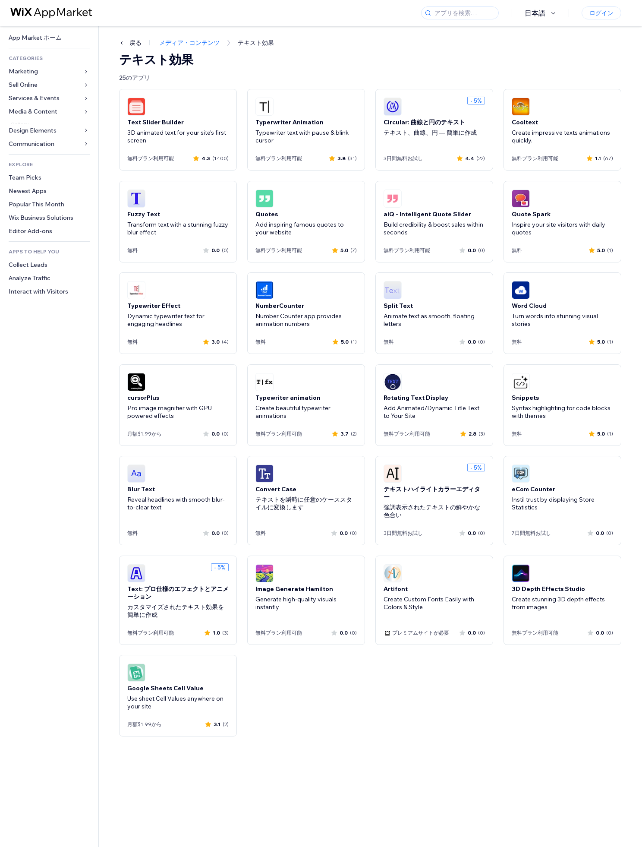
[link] (49, 37)
